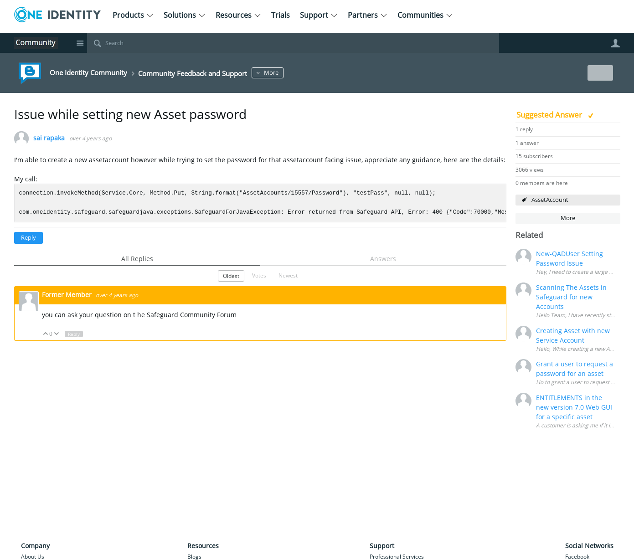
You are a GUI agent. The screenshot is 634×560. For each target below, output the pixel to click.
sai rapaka (49, 138)
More (311, 73)
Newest (288, 275)
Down (56, 334)
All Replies (137, 258)
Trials (280, 15)
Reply (28, 237)
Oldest (231, 275)
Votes (259, 275)
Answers (383, 258)
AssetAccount (549, 200)
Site (80, 43)
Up (46, 334)
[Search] (293, 43)
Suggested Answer (550, 114)
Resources (238, 15)
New (599, 73)
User (615, 43)
